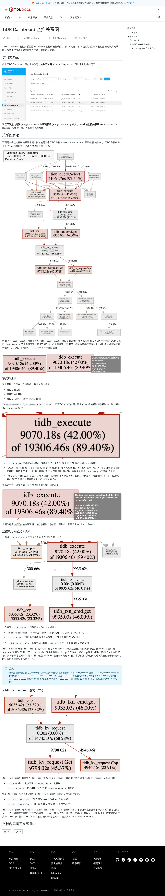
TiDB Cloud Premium (44, 3)
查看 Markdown (57, 38)
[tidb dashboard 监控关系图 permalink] (61, 29)
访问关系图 (132, 32)
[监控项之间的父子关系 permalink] (32, 531)
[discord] (147, 860)
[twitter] (123, 860)
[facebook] (135, 860)
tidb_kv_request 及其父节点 (142, 48)
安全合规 (71, 890)
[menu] (6, 9)
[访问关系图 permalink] (21, 57)
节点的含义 (135, 40)
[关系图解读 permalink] (21, 135)
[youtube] (153, 860)
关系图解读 (132, 36)
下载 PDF (81, 38)
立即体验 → (129, 3)
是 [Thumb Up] (6, 831)
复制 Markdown (31, 38)
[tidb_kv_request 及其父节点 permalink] (46, 690)
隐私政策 (58, 890)
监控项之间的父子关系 (140, 44)
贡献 (8, 38)
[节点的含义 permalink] (18, 378)
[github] (117, 860)
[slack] (141, 860)
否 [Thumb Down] (18, 831)
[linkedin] (129, 860)
